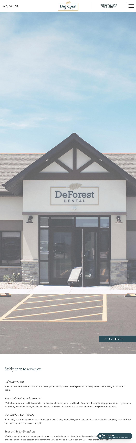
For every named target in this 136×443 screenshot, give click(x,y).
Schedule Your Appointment (109, 6)
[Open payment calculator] (114, 436)
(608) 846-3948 (10, 6)
